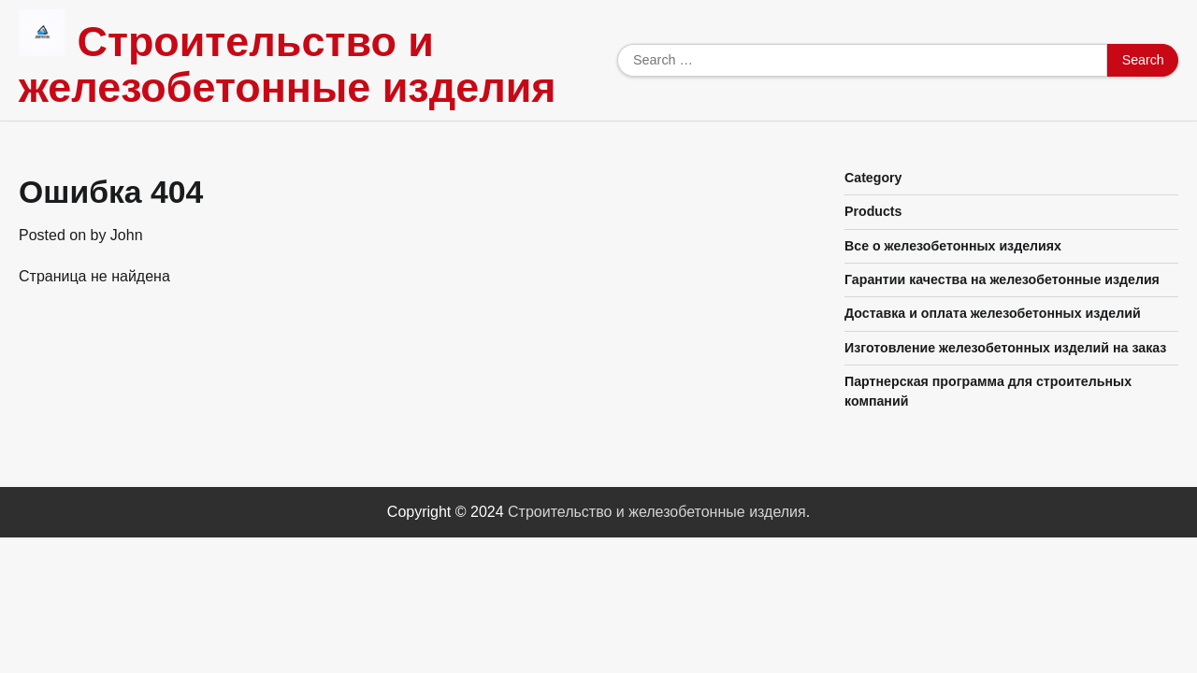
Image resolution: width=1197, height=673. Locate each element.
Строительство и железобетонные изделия (287, 64)
